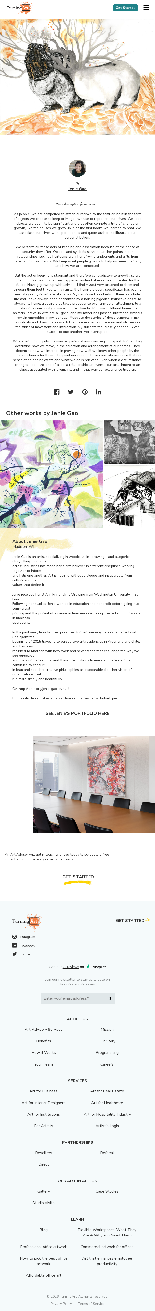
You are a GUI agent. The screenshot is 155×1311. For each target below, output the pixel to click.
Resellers (43, 1153)
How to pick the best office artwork (43, 1261)
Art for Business (43, 1091)
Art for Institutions (43, 1114)
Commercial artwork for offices (107, 1247)
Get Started (125, 8)
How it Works (43, 1052)
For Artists (43, 1126)
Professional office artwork (43, 1247)
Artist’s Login (107, 1126)
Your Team (43, 1064)
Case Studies (107, 1191)
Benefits (43, 1041)
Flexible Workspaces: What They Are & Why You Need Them (107, 1232)
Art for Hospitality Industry (107, 1114)
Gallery (43, 1191)
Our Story (107, 1041)
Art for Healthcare (107, 1102)
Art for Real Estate (107, 1091)
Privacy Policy (61, 1303)
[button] (146, 8)
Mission (107, 1029)
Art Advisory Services (44, 1029)
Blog (43, 1230)
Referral (107, 1153)
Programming (107, 1052)
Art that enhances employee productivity (107, 1261)
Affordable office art (43, 1275)
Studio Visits (43, 1203)
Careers (107, 1064)
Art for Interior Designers (43, 1102)
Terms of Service (91, 1303)
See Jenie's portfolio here (77, 713)
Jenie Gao (77, 189)
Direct (43, 1164)
